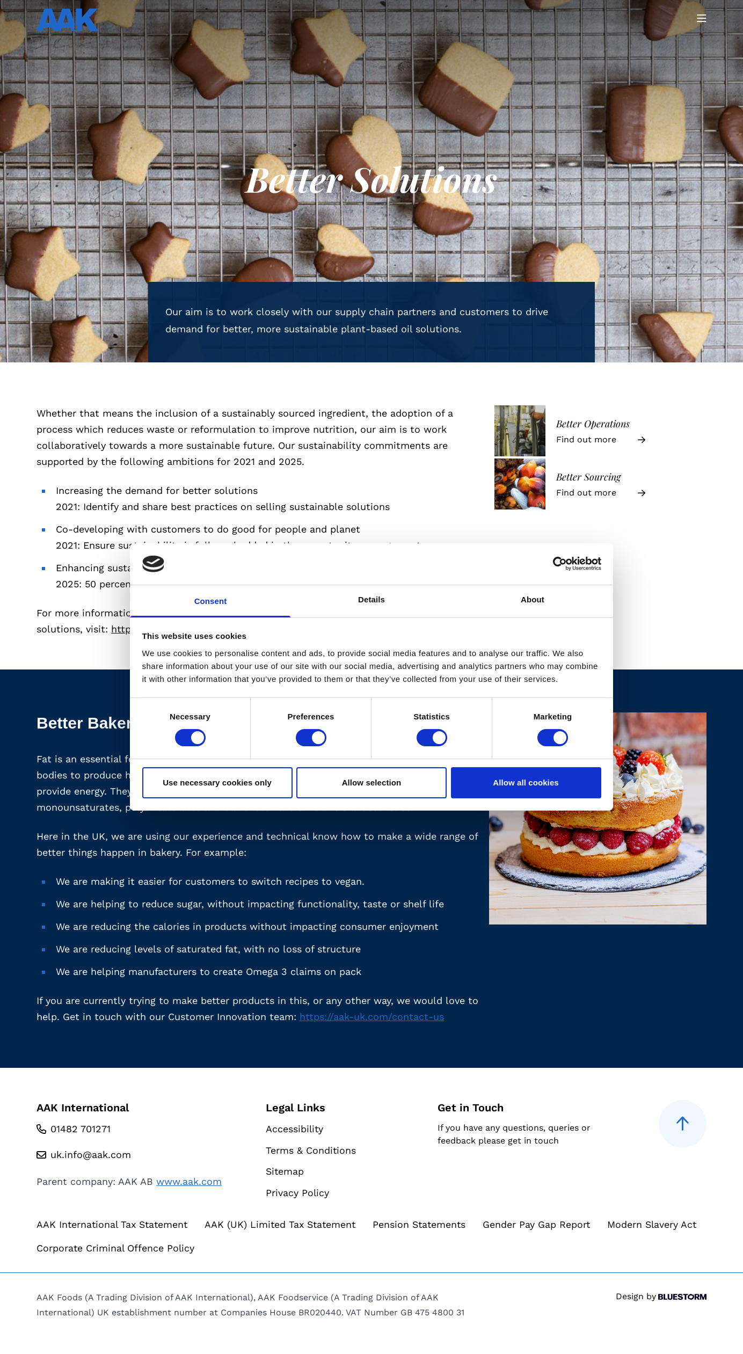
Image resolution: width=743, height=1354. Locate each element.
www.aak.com (189, 1181)
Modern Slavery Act (82, 1249)
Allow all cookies (526, 782)
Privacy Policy (298, 1193)
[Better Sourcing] (600, 483)
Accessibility (295, 1128)
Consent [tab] (210, 601)
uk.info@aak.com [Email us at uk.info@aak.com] (90, 1154)
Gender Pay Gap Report (546, 1225)
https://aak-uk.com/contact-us (372, 1016)
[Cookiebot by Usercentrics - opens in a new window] (554, 564)
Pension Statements (427, 1225)
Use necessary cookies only (217, 782)
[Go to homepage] (67, 20)
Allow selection (372, 782)
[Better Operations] (600, 430)
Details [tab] (371, 599)
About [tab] (532, 599)
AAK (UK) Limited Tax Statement (286, 1225)
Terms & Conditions (311, 1150)
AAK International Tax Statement (114, 1225)
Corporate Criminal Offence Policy (224, 1249)
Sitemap (285, 1171)
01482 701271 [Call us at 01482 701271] (80, 1128)
